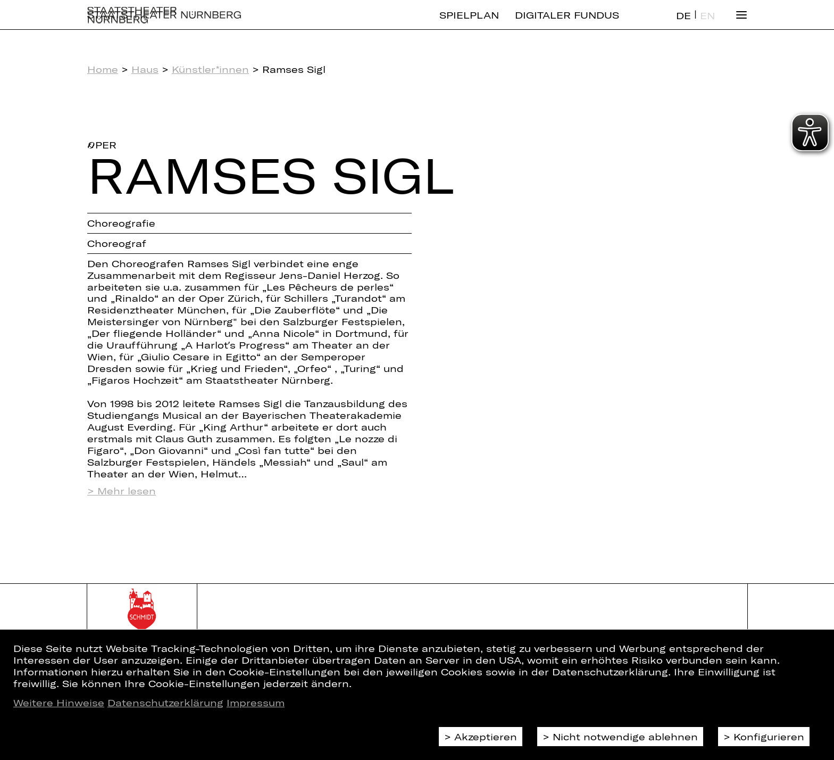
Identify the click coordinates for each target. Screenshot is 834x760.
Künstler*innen (210, 69)
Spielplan (469, 24)
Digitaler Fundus (567, 24)
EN (707, 24)
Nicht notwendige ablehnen (625, 736)
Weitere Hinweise (58, 702)
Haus (145, 69)
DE (683, 24)
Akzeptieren (485, 736)
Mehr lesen (126, 491)
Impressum (256, 702)
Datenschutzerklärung (165, 702)
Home (102, 69)
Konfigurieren (768, 736)
